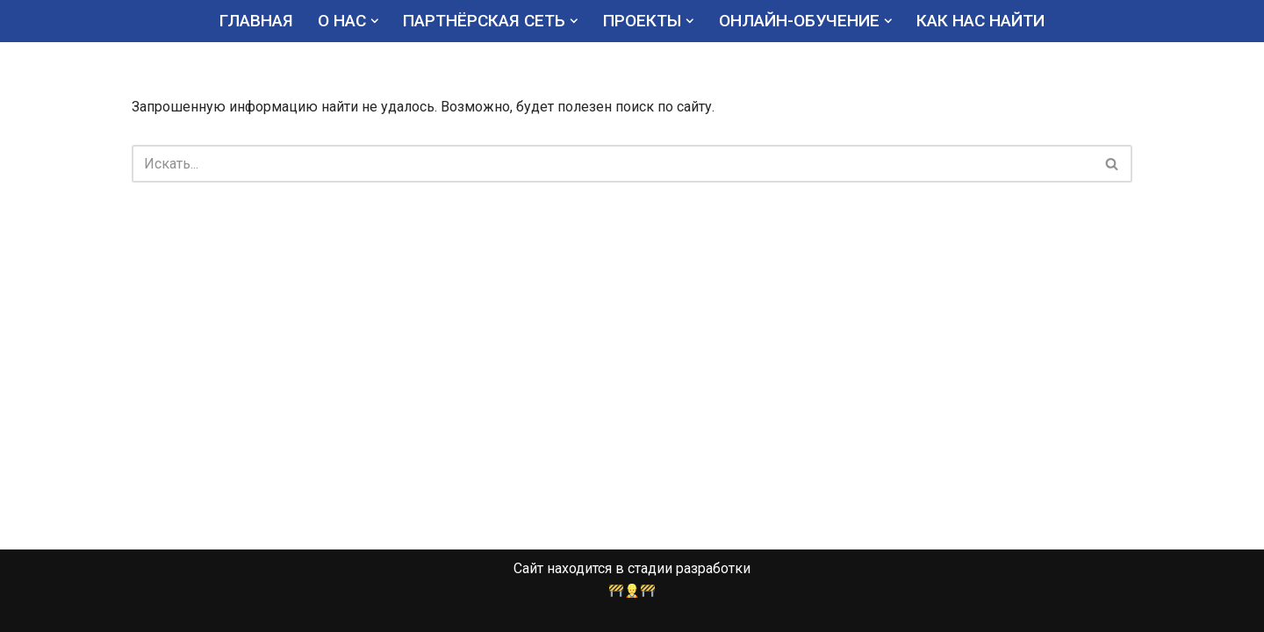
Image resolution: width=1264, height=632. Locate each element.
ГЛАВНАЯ (256, 21)
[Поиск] (612, 164)
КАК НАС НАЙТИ (980, 21)
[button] (374, 21)
